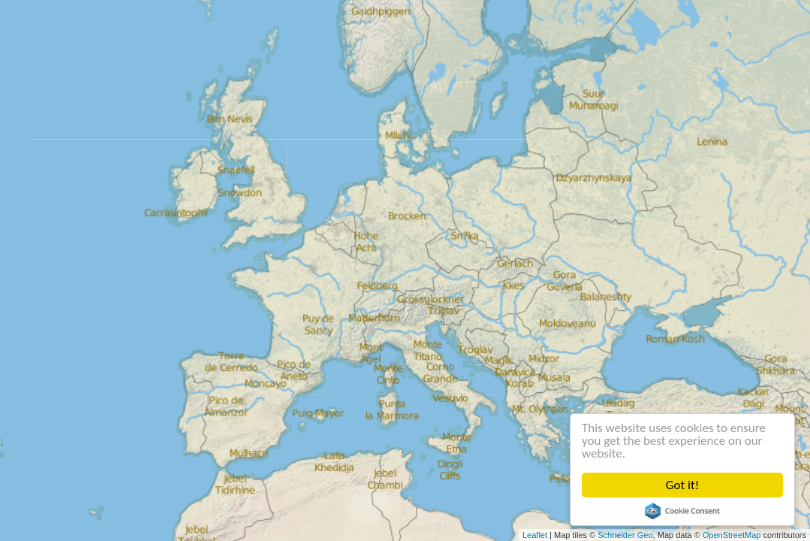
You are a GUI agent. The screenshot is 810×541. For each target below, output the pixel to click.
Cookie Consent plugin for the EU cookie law (682, 511)
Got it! (682, 485)
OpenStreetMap (732, 534)
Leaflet (534, 534)
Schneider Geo (625, 534)
